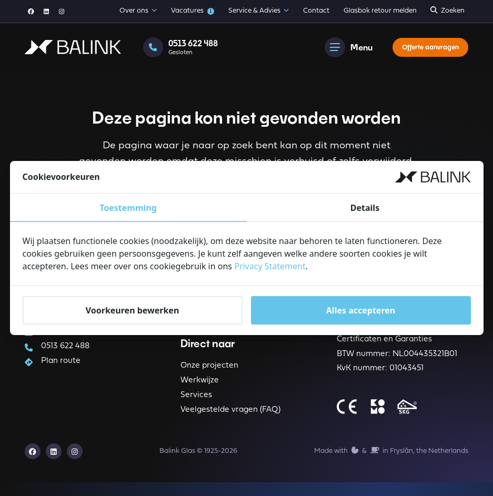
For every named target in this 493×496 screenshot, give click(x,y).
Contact (316, 10)
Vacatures (192, 11)
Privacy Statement (270, 266)
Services (196, 405)
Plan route (60, 367)
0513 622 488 (65, 351)
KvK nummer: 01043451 (380, 379)
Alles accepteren (360, 310)
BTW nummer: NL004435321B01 (397, 364)
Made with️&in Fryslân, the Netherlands (391, 463)
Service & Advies (258, 11)
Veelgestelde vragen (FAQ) (230, 420)
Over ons (138, 11)
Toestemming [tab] (128, 208)
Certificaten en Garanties (384, 347)
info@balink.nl (67, 335)
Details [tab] (364, 208)
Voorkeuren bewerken (132, 310)
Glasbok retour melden (380, 10)
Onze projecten (209, 373)
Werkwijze (199, 388)
